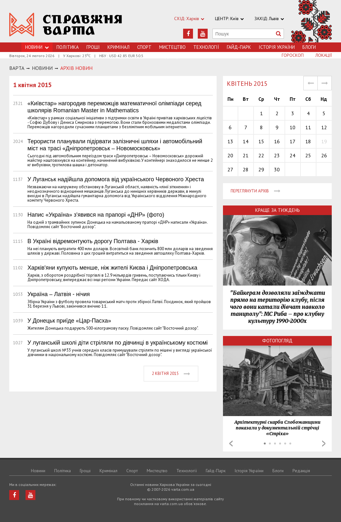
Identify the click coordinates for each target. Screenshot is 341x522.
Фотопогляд (277, 341)
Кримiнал (118, 47)
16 (277, 141)
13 (230, 141)
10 (292, 127)
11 (308, 127)
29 (261, 169)
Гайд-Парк (239, 47)
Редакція (301, 471)
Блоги (309, 47)
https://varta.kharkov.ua (65, 25)
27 (230, 169)
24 (292, 155)
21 (245, 155)
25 (308, 155)
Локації (323, 55)
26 (324, 155)
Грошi (93, 47)
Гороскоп (293, 55)
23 (277, 155)
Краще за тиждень (277, 210)
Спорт (144, 47)
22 (261, 155)
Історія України (277, 47)
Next (323, 443)
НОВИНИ (42, 68)
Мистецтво (172, 47)
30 (277, 169)
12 (324, 127)
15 (261, 141)
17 (292, 141)
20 (230, 155)
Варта (16, 68)
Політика (67, 47)
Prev (231, 443)
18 (308, 141)
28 (245, 169)
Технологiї (206, 47)
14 (245, 141)
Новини (38, 471)
